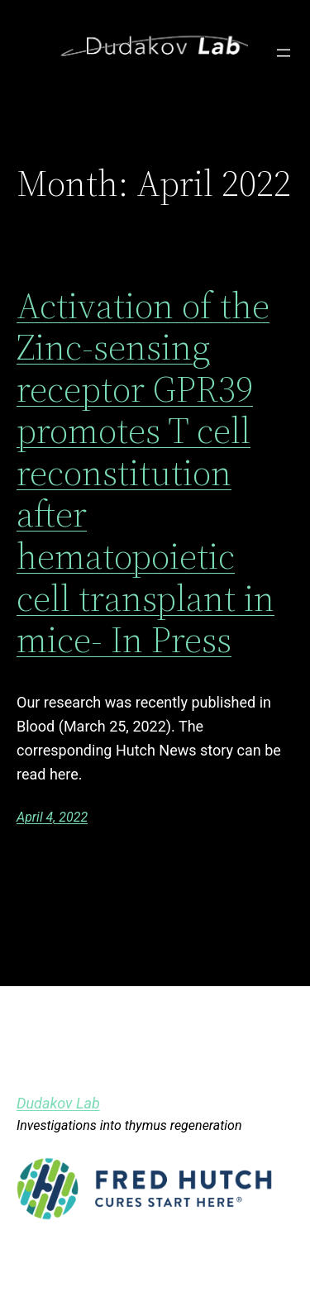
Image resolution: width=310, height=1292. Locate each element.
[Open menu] (283, 53)
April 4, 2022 (52, 817)
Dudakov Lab (58, 1103)
